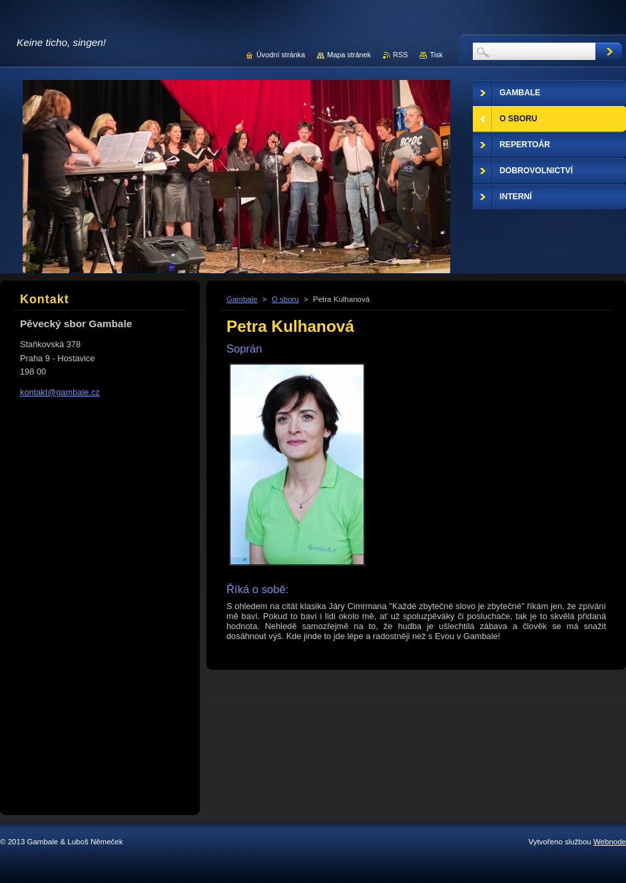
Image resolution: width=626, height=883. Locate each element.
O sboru (285, 299)
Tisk (436, 55)
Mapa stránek (349, 55)
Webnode (609, 842)
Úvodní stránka (280, 55)
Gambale (242, 299)
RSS (400, 55)
